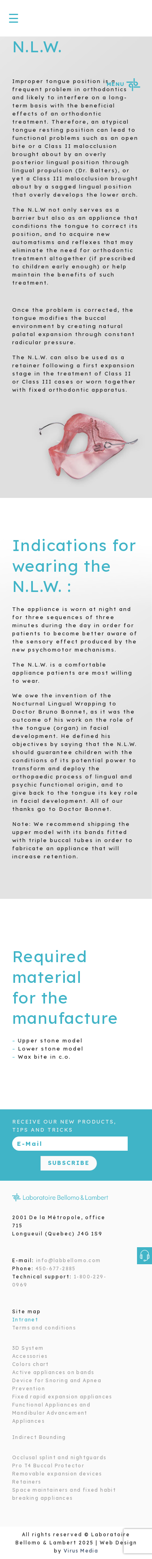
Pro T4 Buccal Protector (48, 1466)
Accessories (29, 1356)
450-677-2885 (56, 1268)
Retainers (26, 1482)
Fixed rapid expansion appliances (62, 1397)
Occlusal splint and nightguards (59, 1457)
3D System (28, 1348)
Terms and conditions (44, 1328)
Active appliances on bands (53, 1372)
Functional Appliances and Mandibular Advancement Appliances (51, 1413)
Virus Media (81, 1551)
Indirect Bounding (39, 1437)
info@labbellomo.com (68, 1260)
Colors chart (30, 1364)
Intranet (25, 1320)
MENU (123, 84)
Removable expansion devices (57, 1474)
